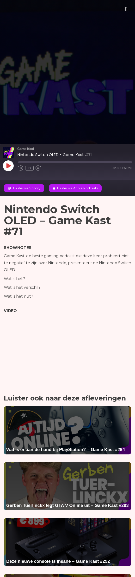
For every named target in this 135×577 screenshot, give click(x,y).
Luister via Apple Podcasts (75, 188)
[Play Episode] (8, 165)
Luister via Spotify (24, 188)
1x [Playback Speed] (29, 168)
